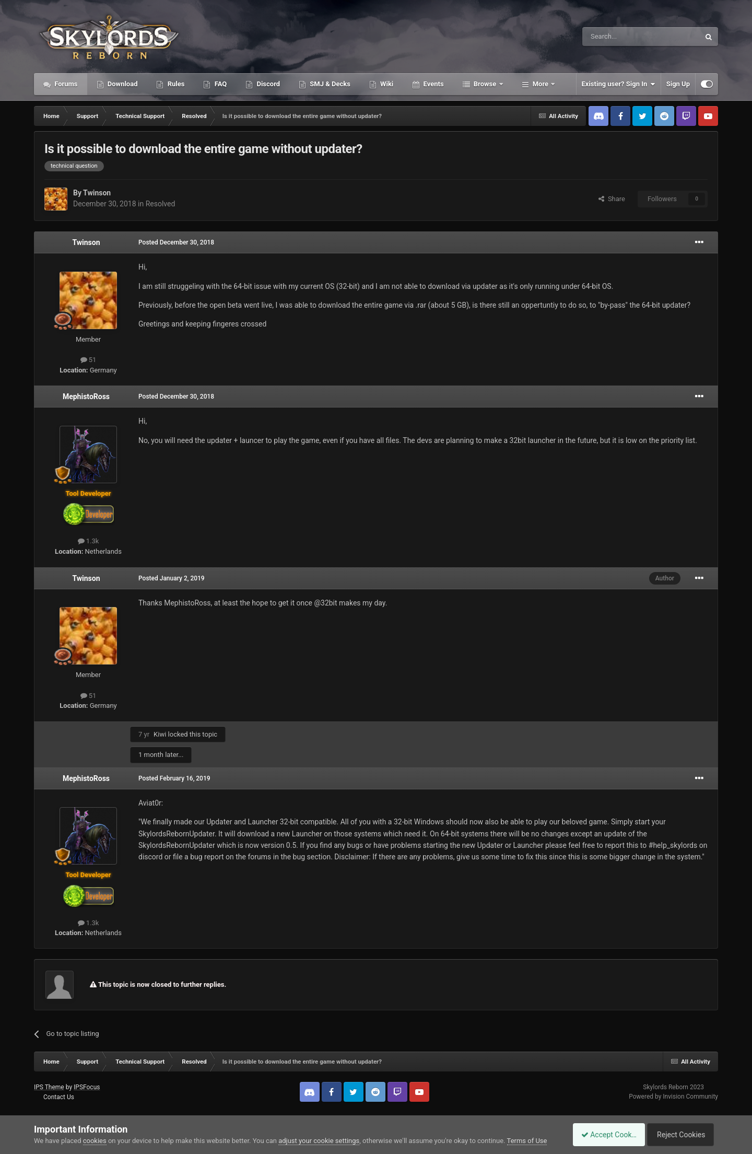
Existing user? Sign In (618, 84)
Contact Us (58, 1097)
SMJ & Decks (329, 84)
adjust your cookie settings (318, 1141)
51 (88, 360)
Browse (485, 84)
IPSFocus (87, 1087)
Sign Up (678, 84)
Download (122, 84)
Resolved (160, 204)
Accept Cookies (603, 1134)
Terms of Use (527, 1141)
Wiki (386, 84)
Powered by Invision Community (673, 1096)
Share (611, 199)
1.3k (88, 541)
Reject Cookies (682, 1134)
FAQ (220, 84)
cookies (95, 1141)
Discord (267, 84)
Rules (175, 84)
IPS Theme (49, 1087)
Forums (65, 84)
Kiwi (160, 734)
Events (432, 84)
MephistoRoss (86, 396)
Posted (176, 242)
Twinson (97, 193)
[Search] (616, 36)
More (540, 84)
